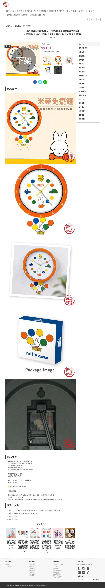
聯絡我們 (8, 564)
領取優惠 (96, 579)
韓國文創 (41, 15)
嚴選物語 (9, 26)
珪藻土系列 (82, 95)
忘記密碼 (56, 566)
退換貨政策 (57, 573)
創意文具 (20, 11)
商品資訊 (52, 37)
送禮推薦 (33, 15)
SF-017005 (27, 26)
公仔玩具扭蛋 (10, 11)
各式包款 (28, 11)
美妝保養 (17, 15)
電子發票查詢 (57, 577)
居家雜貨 (52, 11)
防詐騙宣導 (57, 575)
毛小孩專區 (89, 11)
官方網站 (8, 566)
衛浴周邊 (25, 15)
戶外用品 (81, 79)
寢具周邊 (36, 11)
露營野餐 (81, 115)
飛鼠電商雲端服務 (41, 585)
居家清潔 (44, 11)
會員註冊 (56, 564)
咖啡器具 (81, 60)
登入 (61, 564)
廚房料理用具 (62, 11)
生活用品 (9, 15)
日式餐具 (72, 11)
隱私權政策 (57, 571)
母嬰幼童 (80, 11)
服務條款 (56, 568)
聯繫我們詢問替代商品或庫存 (51, 51)
